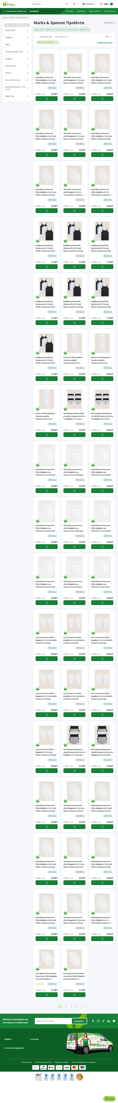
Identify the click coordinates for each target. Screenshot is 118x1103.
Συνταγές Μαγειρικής (13, 1071)
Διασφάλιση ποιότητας (39, 1050)
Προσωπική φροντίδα (14, 51)
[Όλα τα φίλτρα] (62, 36)
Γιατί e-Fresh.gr (36, 1038)
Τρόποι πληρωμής (12, 1054)
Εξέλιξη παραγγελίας (13, 1038)
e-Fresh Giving (109, 11)
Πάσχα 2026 (9, 30)
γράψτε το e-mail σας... (46, 1021)
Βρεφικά (8, 58)
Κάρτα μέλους (94, 11)
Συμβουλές (81, 11)
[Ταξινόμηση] (109, 36)
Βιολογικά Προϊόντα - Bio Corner (15, 88)
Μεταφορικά (10, 1041)
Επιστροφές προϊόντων (14, 1057)
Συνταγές (69, 11)
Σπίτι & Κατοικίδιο (12, 80)
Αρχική (5, 17)
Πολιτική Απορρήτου (43, 1082)
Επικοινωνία (35, 1057)
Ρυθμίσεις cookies (62, 1082)
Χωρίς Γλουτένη (46, 37)
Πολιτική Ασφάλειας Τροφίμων (84, 1082)
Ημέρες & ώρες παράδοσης (15, 1044)
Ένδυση (8, 73)
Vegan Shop (9, 96)
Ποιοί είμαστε (36, 1041)
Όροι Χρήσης (27, 1082)
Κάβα (7, 44)
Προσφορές (34, 11)
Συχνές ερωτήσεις (12, 1060)
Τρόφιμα (8, 37)
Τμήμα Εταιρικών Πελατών (41, 1054)
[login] (88, 4)
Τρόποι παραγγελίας (13, 1050)
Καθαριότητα (10, 66)
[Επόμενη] (88, 1007)
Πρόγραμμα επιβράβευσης (41, 1044)
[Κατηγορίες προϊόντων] (15, 11)
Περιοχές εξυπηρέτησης (14, 1047)
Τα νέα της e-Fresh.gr (38, 1047)
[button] (76, 4)
